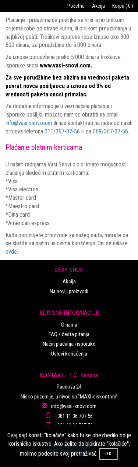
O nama (69, 324)
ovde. (12, 251)
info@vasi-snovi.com (29, 122)
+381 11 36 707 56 (74, 416)
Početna (76, 6)
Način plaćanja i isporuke (69, 344)
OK (108, 453)
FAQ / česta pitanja (69, 334)
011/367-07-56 (62, 131)
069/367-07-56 (110, 131)
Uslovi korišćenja (69, 353)
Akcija (98, 6)
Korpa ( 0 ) (122, 6)
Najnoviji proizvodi (69, 291)
